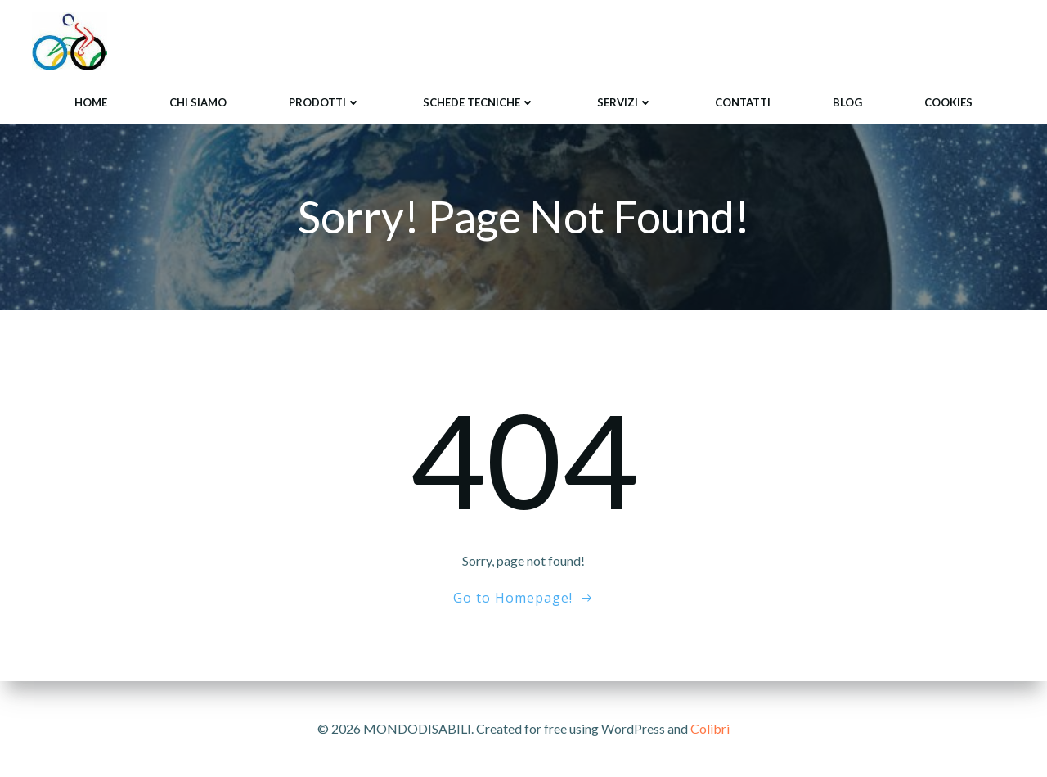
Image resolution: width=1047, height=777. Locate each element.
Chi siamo (198, 102)
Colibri (710, 728)
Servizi (625, 102)
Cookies (948, 102)
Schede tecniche (479, 102)
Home (90, 102)
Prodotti (325, 102)
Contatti (743, 102)
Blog (847, 102)
